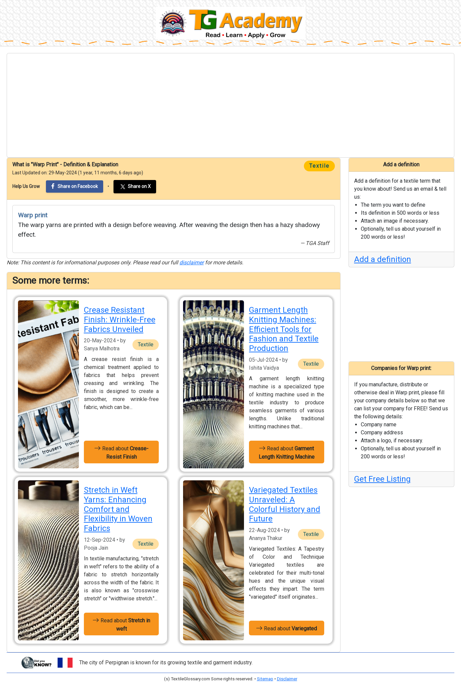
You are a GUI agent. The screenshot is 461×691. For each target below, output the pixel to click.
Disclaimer (287, 678)
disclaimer (191, 262)
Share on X (135, 187)
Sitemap (265, 678)
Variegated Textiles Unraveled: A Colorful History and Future (284, 504)
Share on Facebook (74, 186)
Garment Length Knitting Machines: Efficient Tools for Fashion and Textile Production (284, 329)
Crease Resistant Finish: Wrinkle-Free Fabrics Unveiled (119, 319)
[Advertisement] (230, 105)
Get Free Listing (382, 479)
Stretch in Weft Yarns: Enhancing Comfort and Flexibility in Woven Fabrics (118, 509)
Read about (121, 452)
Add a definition (382, 259)
